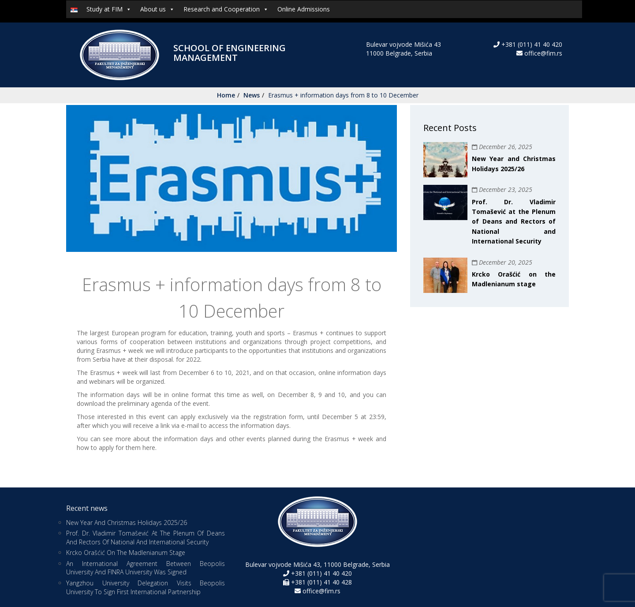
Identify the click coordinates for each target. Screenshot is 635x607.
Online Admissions (303, 9)
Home (226, 95)
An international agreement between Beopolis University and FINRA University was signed (145, 568)
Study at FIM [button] (108, 9)
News (251, 95)
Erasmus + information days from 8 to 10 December (343, 95)
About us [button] (157, 9)
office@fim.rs (543, 53)
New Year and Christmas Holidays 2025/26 (126, 522)
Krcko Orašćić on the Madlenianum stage (125, 552)
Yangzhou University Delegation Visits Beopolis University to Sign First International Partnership (145, 587)
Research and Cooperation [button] (226, 9)
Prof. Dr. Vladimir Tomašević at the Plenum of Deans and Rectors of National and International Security (514, 222)
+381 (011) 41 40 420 (531, 44)
